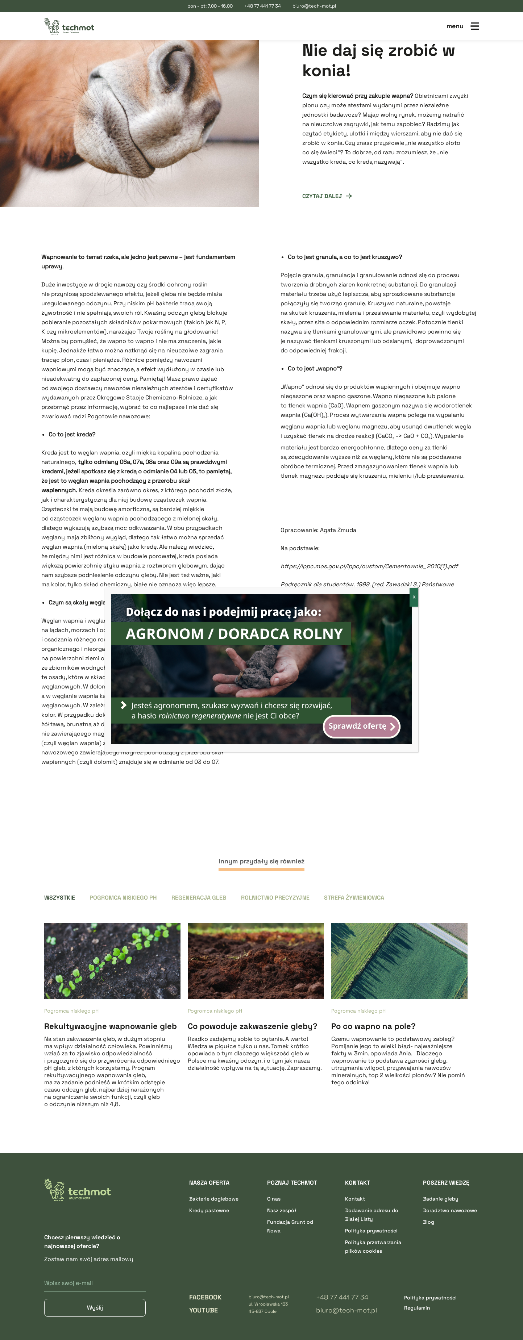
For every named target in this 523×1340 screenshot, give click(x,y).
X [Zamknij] (413, 597)
